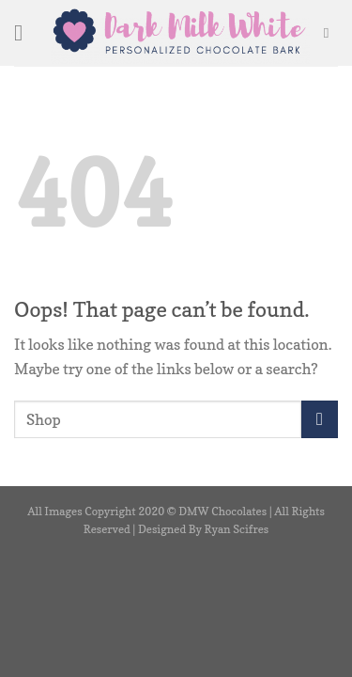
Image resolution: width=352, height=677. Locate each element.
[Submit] (319, 419)
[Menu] (25, 32)
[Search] (331, 33)
